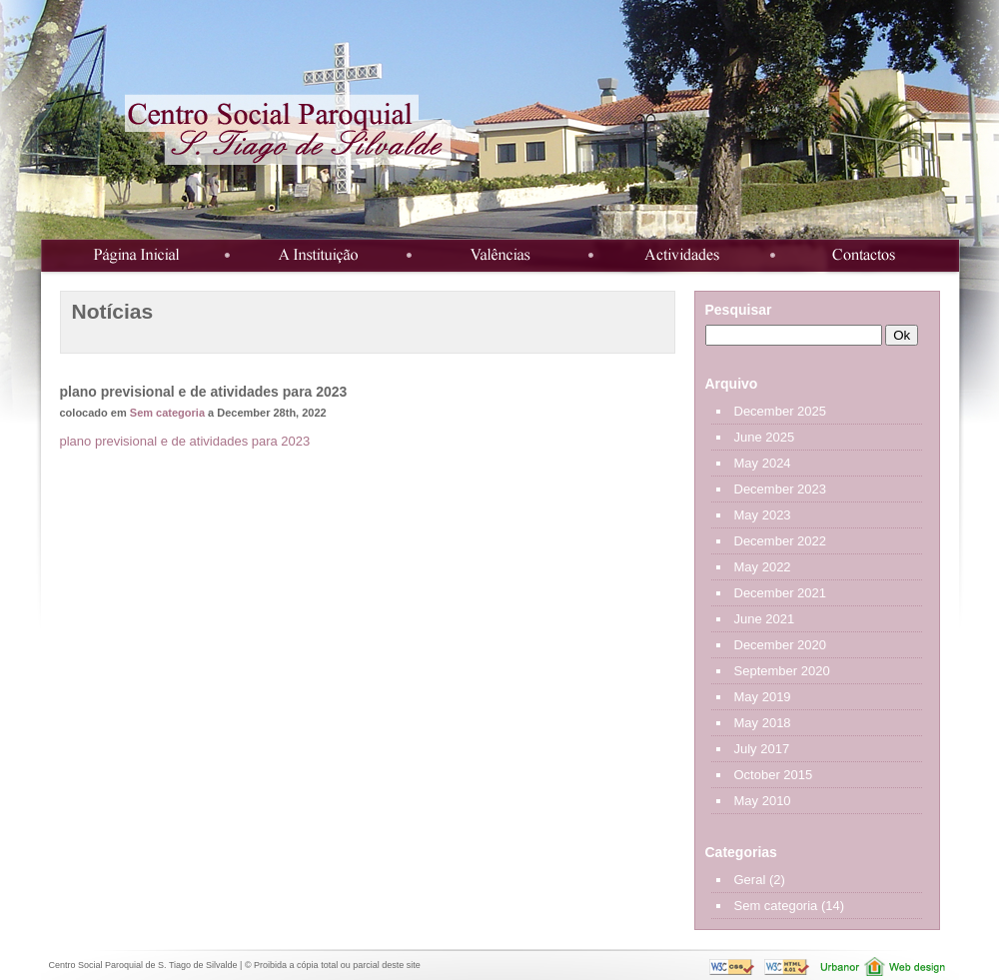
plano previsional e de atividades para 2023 (185, 441)
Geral (750, 879)
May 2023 (762, 514)
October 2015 (773, 774)
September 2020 (782, 670)
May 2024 (762, 463)
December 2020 (780, 644)
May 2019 (762, 696)
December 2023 (780, 489)
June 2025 (764, 437)
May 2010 (762, 800)
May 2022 (762, 566)
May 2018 (762, 722)
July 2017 (762, 748)
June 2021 (764, 618)
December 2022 (780, 540)
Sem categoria (167, 413)
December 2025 (780, 411)
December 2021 (780, 592)
